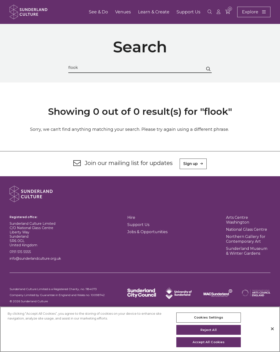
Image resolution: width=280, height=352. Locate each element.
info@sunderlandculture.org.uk (35, 258)
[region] (140, 329)
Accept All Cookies (209, 342)
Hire (131, 217)
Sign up (190, 163)
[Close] (272, 329)
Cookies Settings (208, 317)
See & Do (98, 11)
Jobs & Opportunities (147, 232)
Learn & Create (153, 11)
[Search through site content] (140, 67)
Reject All (208, 330)
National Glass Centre (246, 229)
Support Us (188, 11)
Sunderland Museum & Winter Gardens (246, 251)
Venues (123, 11)
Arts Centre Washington (237, 220)
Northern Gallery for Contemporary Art (245, 239)
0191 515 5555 (20, 252)
